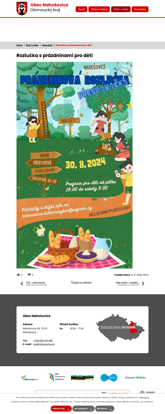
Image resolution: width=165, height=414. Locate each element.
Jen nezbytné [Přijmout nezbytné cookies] (81, 408)
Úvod (81, 9)
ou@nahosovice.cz (44, 344)
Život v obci (121, 9)
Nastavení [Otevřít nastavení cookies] (102, 408)
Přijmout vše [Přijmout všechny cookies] (58, 408)
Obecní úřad (99, 9)
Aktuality (47, 45)
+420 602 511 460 (43, 340)
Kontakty (140, 9)
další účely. (144, 397)
